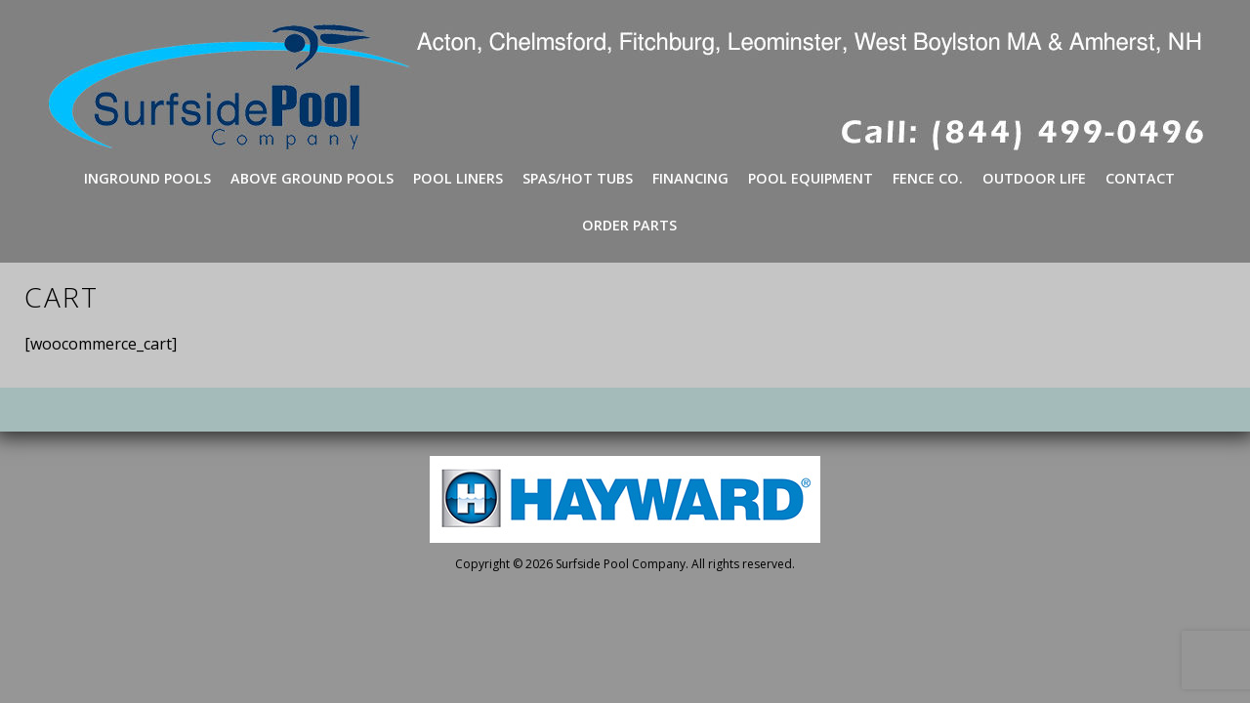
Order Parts (629, 225)
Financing (690, 178)
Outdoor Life (1034, 178)
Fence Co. (928, 178)
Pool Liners (458, 178)
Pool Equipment (810, 178)
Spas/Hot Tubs (577, 178)
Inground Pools (147, 178)
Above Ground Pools (312, 178)
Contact (1140, 178)
